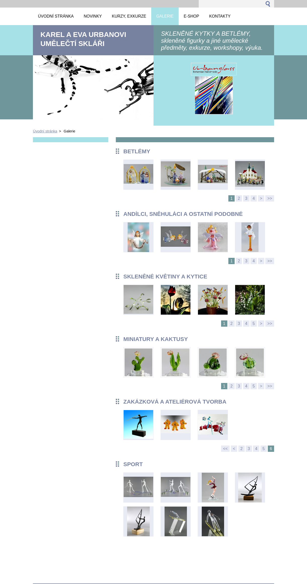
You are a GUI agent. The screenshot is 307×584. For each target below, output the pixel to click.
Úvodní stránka (45, 131)
